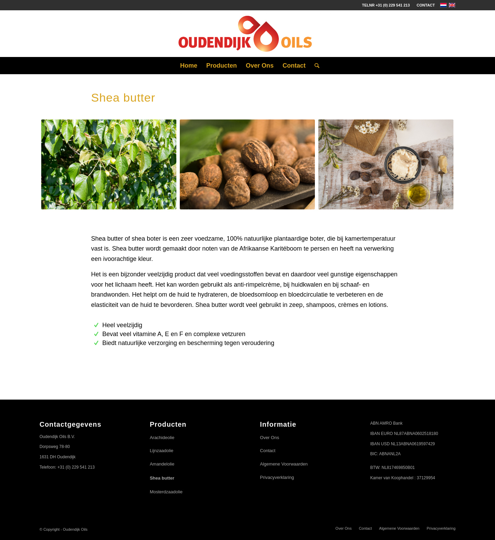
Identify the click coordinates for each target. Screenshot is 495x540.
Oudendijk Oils (75, 529)
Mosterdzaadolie (166, 491)
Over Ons (269, 437)
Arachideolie (162, 437)
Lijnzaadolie (162, 450)
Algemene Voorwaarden (284, 464)
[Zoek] (314, 65)
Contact (426, 5)
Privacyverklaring (277, 477)
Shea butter (162, 478)
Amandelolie (162, 464)
